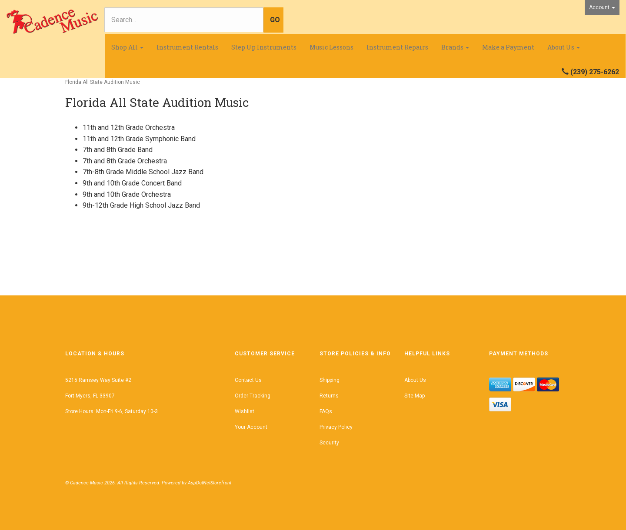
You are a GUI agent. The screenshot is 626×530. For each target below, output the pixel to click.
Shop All (127, 47)
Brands (455, 47)
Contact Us (248, 380)
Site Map (414, 396)
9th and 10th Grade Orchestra (127, 194)
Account (602, 7)
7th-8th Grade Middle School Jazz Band (143, 172)
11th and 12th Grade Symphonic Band (139, 139)
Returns (329, 396)
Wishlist (244, 411)
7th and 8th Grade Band (118, 150)
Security (329, 443)
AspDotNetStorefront (209, 483)
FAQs (326, 411)
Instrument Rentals (187, 47)
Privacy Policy (336, 427)
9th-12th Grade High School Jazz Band (141, 205)
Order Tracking (252, 396)
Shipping (330, 380)
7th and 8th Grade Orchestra (125, 161)
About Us (563, 47)
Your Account (251, 427)
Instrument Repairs (397, 47)
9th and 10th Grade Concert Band (132, 183)
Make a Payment (508, 47)
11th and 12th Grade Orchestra (129, 127)
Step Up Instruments (263, 47)
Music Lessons (331, 47)
